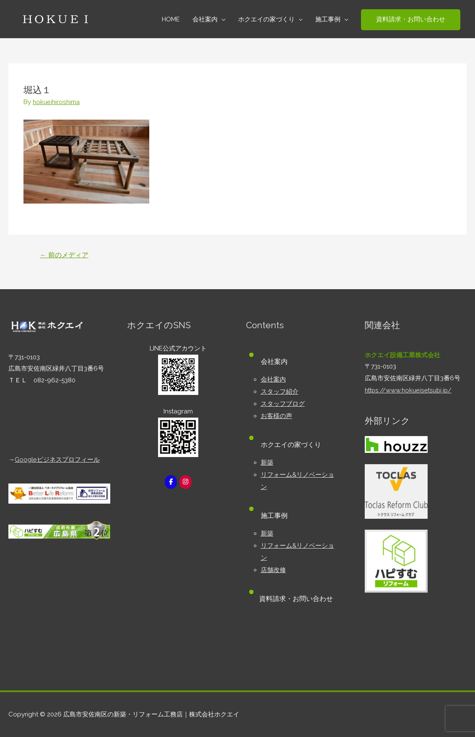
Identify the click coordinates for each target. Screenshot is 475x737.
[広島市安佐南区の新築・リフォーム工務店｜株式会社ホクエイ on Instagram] (185, 482)
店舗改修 (273, 565)
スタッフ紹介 (279, 391)
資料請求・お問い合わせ (298, 594)
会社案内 (273, 379)
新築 (267, 460)
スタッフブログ (283, 402)
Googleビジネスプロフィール (57, 459)
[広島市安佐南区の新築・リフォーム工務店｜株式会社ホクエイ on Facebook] (170, 482)
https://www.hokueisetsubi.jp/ (409, 390)
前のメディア (64, 255)
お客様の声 (276, 414)
